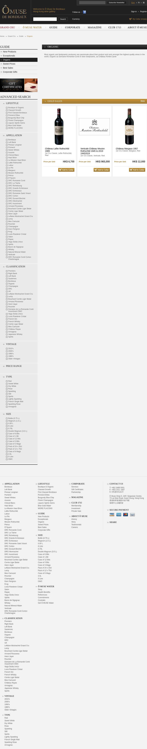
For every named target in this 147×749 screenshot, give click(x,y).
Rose (10, 389)
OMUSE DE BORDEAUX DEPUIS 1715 (15, 11)
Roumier (11, 224)
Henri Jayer (12, 214)
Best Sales (8, 68)
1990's (11, 354)
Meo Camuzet (14, 221)
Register (143, 12)
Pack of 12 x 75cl (15, 449)
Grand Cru (9, 27)
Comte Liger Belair (15, 211)
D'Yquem (11, 178)
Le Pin (10, 168)
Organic (30, 36)
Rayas (10, 239)
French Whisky (14, 321)
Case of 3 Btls (14, 441)
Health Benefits (44, 592)
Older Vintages (14, 359)
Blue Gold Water (14, 125)
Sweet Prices (9, 64)
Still (9, 394)
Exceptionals (9, 55)
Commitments (43, 597)
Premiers (11, 271)
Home (2, 36)
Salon (10, 237)
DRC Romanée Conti (16, 181)
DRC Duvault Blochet (16, 198)
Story (40, 589)
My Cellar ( (139, 19)
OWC (10, 459)
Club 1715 (115, 27)
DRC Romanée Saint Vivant (19, 193)
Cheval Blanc (13, 155)
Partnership (76, 492)
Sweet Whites (13, 150)
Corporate (72, 27)
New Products (9, 51)
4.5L (10, 454)
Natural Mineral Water (17, 252)
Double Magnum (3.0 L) (17, 431)
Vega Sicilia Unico (15, 242)
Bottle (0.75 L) (14, 418)
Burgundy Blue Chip (16, 118)
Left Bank (12, 142)
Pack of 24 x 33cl (15, 446)
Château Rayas (14, 329)
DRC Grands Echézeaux (18, 188)
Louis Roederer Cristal (17, 234)
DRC (10, 289)
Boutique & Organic (16, 108)
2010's (11, 348)
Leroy (10, 219)
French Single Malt (15, 401)
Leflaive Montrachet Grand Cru (20, 216)
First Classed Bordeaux (17, 113)
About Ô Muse (136, 27)
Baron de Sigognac (16, 247)
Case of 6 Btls (14, 434)
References (42, 595)
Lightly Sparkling (14, 399)
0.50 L (10, 423)
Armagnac (12, 332)
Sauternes (12, 279)
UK (9, 291)
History (74, 519)
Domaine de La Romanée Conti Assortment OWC (20, 310)
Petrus (11, 175)
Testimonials (76, 525)
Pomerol (11, 147)
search (63, 19)
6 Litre (10, 426)
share (84, 12)
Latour (10, 165)
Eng (133, 3)
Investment (75, 508)
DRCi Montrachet (15, 201)
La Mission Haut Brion (17, 160)
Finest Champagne (15, 120)
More (143, 101)
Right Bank (12, 273)
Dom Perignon (14, 229)
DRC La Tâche (14, 183)
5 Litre (10, 457)
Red (10, 381)
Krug (10, 232)
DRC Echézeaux (15, 191)
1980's (11, 356)
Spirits (10, 244)
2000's (11, 351)
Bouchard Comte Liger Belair (19, 209)
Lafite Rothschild (15, 163)
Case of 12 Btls (14, 439)
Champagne (13, 226)
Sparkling (12, 391)
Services (74, 487)
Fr (139, 3)
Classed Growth (14, 110)
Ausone (11, 152)
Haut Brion (12, 158)
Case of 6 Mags (14, 451)
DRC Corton (13, 196)
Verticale (11, 255)
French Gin (12, 319)
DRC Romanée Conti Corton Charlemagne (19, 258)
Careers (74, 527)
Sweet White (13, 384)
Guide (53, 27)
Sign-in (134, 12)
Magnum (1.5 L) (14, 421)
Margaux (11, 170)
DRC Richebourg (15, 186)
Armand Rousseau (15, 206)
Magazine (94, 27)
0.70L (10, 428)
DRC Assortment (15, 203)
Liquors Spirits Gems (16, 123)
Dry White (12, 386)
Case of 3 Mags (14, 444)
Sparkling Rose (14, 404)
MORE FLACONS (15, 128)
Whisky (11, 249)
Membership (76, 506)
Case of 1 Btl (13, 436)
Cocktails (41, 600)
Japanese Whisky (15, 334)
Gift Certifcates (77, 489)
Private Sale (76, 511)
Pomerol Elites (14, 115)
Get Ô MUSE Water (46, 603)
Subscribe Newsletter (117, 2)
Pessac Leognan (15, 145)
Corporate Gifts (10, 72)
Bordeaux (12, 140)
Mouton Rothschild (15, 173)
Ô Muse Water (32, 27)
